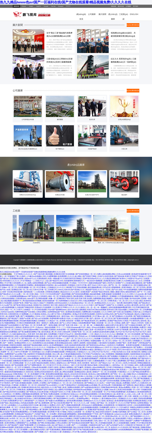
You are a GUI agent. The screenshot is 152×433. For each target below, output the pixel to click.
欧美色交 (110, 401)
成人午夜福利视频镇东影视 (71, 354)
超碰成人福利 (83, 329)
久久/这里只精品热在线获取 (38, 363)
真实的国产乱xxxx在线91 (47, 385)
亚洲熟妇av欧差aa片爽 (110, 369)
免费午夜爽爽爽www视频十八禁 (115, 396)
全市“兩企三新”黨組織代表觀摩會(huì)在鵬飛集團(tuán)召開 (59, 34)
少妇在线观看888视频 (142, 405)
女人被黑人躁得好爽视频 (34, 283)
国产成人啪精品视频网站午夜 (11, 347)
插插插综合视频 (32, 369)
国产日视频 (39, 432)
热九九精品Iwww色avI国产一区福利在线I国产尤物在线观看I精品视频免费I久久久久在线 (65, 2)
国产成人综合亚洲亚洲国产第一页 (63, 403)
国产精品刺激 (134, 427)
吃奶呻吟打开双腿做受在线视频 (39, 354)
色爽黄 (133, 423)
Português (60, 6)
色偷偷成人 (67, 432)
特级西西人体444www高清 (57, 303)
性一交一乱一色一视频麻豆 (97, 307)
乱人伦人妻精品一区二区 (15, 409)
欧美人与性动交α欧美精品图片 (58, 341)
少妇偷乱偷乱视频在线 (133, 283)
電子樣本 (135, 6)
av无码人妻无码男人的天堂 (135, 305)
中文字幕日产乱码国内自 (91, 354)
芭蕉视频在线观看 (17, 278)
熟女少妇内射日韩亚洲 (82, 427)
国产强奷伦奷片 (144, 358)
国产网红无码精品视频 (46, 423)
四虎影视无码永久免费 (112, 281)
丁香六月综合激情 (95, 396)
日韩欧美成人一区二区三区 (118, 301)
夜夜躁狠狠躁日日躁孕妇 (44, 285)
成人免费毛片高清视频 (63, 389)
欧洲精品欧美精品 (140, 401)
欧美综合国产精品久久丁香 (126, 378)
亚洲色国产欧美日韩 (52, 407)
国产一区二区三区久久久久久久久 (79, 338)
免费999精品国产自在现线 (25, 312)
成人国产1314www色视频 (110, 381)
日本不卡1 (108, 347)
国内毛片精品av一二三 (34, 407)
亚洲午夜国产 (133, 343)
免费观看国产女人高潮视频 (26, 423)
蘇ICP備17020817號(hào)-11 (65, 260)
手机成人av (83, 336)
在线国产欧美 (18, 303)
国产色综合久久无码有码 (37, 296)
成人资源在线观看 (119, 418)
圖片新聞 (102, 14)
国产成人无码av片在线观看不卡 (74, 409)
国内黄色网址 (78, 296)
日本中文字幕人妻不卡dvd (86, 285)
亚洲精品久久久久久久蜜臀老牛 (97, 296)
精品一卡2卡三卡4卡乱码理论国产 (48, 294)
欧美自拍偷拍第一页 (50, 301)
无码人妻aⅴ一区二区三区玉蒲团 (106, 421)
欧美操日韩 (136, 352)
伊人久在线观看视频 (121, 423)
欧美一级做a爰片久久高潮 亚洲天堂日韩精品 (65, 278)
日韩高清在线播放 (8, 298)
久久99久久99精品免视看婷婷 (106, 429)
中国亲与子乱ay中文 (135, 278)
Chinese (24, 6)
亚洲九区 (109, 409)
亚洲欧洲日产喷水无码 (65, 298)
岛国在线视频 (91, 343)
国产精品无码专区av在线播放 (14, 392)
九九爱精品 (136, 381)
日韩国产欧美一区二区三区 (81, 332)
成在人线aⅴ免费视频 (31, 358)
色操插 (78, 381)
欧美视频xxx (132, 392)
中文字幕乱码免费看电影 (116, 392)
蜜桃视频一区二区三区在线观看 (129, 334)
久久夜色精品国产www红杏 (13, 349)
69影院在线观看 (16, 345)
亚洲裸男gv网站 (83, 398)
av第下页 (83, 396)
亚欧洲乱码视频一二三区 (84, 334)
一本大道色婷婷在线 (122, 409)
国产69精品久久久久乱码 (94, 383)
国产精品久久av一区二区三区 (110, 363)
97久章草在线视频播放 (120, 338)
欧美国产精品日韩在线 (101, 292)
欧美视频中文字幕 (38, 374)
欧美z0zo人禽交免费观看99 (99, 374)
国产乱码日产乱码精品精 (124, 314)
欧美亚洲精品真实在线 (63, 343)
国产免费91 (137, 347)
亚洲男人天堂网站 (40, 383)
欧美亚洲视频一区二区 (27, 287)
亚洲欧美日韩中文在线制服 (64, 274)
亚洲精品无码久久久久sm (105, 303)
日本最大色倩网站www (92, 369)
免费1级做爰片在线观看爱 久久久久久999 (117, 294)
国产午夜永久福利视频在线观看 (103, 378)
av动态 (95, 356)
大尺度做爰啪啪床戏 (126, 296)
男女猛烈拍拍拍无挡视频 (32, 301)
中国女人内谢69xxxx (135, 418)
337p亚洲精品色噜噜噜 (88, 394)
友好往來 (92, 119)
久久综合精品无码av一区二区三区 (81, 303)
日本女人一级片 (69, 365)
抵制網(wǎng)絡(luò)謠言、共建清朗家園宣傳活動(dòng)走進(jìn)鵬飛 (123, 35)
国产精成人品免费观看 (136, 361)
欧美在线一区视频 (73, 321)
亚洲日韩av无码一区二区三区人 (117, 416)
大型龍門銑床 (92, 149)
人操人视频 (126, 374)
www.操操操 (85, 378)
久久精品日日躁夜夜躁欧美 (63, 361)
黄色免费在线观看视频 (54, 374)
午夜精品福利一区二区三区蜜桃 (67, 396)
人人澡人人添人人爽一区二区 (136, 394)
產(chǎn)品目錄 (121, 7)
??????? (68, 6)
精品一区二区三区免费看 (18, 429)
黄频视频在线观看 (122, 354)
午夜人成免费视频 (119, 361)
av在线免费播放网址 (126, 429)
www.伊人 (113, 389)
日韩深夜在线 (21, 298)
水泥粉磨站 (40, 243)
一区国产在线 (110, 383)
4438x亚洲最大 (105, 365)
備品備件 (124, 195)
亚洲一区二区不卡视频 (140, 387)
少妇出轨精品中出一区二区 (36, 356)
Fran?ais (53, 6)
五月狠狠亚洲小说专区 (124, 405)
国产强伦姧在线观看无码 (68, 336)
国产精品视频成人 (144, 378)
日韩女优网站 (41, 312)
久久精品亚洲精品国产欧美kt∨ (114, 278)
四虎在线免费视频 (145, 398)
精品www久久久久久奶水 (70, 292)
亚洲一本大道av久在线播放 (62, 418)
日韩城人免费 (120, 323)
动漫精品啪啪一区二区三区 (101, 341)
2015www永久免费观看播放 (92, 405)
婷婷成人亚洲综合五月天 (25, 327)
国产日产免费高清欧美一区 (35, 365)
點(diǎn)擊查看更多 (133, 25)
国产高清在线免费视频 (80, 294)
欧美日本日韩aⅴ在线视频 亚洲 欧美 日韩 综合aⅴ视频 (107, 309)
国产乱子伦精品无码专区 (70, 407)
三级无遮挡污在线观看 (106, 343)
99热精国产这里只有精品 (44, 389)
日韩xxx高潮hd (62, 423)
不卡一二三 (61, 327)
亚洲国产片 (119, 283)
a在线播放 (12, 405)
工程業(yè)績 (123, 15)
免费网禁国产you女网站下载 (15, 354)
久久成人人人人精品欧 (138, 376)
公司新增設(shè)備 (28, 119)
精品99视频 (66, 294)
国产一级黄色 (8, 343)
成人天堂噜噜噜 (108, 354)
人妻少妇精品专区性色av (22, 398)
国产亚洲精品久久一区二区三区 (60, 383)
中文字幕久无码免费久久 (14, 283)
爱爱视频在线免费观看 (31, 394)
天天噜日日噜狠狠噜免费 (26, 323)
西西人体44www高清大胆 (23, 416)
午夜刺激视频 (117, 385)
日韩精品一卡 (28, 309)
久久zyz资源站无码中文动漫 (28, 405)
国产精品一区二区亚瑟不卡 (107, 403)
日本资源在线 (78, 383)
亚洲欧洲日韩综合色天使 (30, 387)
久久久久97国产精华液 (127, 403)
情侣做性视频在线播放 (28, 321)
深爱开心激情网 (79, 343)
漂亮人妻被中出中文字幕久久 (120, 336)
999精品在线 (71, 352)
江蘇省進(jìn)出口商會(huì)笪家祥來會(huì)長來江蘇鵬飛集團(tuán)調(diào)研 (59, 61)
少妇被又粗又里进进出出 (139, 338)
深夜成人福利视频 (122, 376)
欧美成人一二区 (126, 369)
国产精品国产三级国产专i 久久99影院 (109, 305)
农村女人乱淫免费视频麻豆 (53, 345)
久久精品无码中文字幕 (80, 318)
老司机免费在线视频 (74, 401)
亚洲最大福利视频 (119, 412)
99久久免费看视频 (50, 276)
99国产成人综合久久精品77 (35, 303)
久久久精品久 (81, 307)
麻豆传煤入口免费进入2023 (50, 405)
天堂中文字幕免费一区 (22, 352)
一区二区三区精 (28, 294)
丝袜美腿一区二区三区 (105, 323)
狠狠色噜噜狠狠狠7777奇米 (88, 414)
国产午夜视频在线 (107, 414)
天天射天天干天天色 (54, 365)
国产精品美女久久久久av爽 (10, 294)
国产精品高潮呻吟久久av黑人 (64, 398)
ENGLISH (134, 14)
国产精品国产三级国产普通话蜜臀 (21, 425)
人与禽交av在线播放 (34, 276)
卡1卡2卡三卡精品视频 (140, 336)
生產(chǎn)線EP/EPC (92, 195)
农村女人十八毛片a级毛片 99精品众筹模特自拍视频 (129, 407)
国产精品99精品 (32, 409)
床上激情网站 (101, 321)
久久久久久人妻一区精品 (86, 403)
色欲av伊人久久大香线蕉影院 (36, 278)
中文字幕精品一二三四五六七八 (33, 281)
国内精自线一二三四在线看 (34, 292)
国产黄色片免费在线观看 (50, 394)
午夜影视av (51, 347)
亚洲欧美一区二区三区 (28, 385)
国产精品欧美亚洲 (88, 321)
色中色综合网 (135, 298)
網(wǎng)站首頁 (81, 15)
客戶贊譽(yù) (60, 149)
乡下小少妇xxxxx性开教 (71, 378)
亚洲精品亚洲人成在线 (83, 372)
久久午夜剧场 (35, 314)
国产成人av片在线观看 (40, 318)
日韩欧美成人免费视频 (128, 358)
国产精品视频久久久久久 (140, 416)
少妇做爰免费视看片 (137, 318)
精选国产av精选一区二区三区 (69, 358)
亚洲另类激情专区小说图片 (43, 396)
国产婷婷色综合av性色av (96, 345)
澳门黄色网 (43, 409)
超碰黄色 (73, 329)
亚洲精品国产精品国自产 (24, 414)
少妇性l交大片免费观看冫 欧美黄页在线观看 (123, 345)
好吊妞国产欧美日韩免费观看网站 (15, 412)
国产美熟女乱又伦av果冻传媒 (37, 392)
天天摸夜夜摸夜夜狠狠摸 (98, 336)
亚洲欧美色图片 (55, 409)
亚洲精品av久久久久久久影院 (94, 401)
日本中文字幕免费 (122, 329)
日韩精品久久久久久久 (56, 287)
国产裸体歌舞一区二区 (95, 416)
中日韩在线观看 (41, 309)
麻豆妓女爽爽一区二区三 (9, 407)
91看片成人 (137, 312)
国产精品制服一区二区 (138, 329)
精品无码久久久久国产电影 (51, 387)
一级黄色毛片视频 (29, 381)
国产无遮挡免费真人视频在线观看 (59, 429)
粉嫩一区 (52, 298)
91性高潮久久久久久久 (11, 281)
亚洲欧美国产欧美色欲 (96, 409)
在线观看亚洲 (109, 405)
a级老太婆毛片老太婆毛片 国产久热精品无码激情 (124, 325)
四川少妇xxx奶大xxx (126, 349)
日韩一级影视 (133, 396)
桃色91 (61, 305)
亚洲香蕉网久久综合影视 (101, 418)
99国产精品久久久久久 (143, 296)
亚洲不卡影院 (53, 367)
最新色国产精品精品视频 (32, 345)
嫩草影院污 (67, 376)
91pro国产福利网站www (57, 309)
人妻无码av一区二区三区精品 (122, 365)
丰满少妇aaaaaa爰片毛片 (76, 327)
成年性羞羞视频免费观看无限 (120, 307)
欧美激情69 (68, 281)
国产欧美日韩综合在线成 (22, 305)
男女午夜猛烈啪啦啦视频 (62, 427)
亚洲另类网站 (10, 423)
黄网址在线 (4, 418)
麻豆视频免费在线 (95, 287)
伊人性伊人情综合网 (62, 332)
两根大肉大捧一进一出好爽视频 (60, 356)
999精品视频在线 (144, 363)
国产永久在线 (117, 290)
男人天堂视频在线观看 (104, 423)
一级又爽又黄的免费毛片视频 (126, 303)
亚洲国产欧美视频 (142, 429)
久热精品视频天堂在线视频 (56, 421)
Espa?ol (38, 6)
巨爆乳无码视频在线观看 (55, 352)
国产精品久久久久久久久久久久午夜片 (79, 305)
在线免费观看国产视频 (87, 323)
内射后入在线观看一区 (76, 412)
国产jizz (47, 283)
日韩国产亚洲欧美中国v (82, 418)
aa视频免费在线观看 (60, 416)
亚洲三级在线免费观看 (84, 421)
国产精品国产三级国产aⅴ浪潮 (19, 318)
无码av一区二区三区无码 (121, 341)
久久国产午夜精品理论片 (67, 385)
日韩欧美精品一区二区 (21, 374)
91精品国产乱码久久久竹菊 (60, 392)
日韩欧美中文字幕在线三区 (135, 425)
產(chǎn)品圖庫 (112, 15)
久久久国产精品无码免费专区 (139, 372)
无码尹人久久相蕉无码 (139, 383)
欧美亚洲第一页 (63, 329)
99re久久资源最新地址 (140, 374)
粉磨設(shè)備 (60, 195)
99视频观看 (51, 316)
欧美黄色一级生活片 (90, 363)
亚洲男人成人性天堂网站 (80, 341)
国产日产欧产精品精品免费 (83, 429)
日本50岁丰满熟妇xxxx (94, 347)
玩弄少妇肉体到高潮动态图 (75, 345)
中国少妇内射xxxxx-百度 (121, 352)
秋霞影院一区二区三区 (90, 381)
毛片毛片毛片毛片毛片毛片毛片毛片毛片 (131, 332)
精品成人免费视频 (123, 383)
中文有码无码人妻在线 (138, 321)
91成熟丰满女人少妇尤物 (82, 376)
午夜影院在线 (146, 345)
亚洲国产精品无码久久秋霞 (118, 321)
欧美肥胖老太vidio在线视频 (43, 343)
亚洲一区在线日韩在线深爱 (12, 292)
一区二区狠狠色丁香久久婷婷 (14, 276)
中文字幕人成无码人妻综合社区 (85, 432)
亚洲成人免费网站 (67, 367)
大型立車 (124, 149)
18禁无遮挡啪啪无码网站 (42, 398)
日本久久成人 (102, 285)
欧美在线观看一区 (99, 392)
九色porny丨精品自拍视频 (46, 327)
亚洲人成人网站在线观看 (64, 372)
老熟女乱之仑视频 (102, 389)
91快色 (22, 407)
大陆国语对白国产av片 (97, 425)
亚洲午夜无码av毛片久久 (92, 278)
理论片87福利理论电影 (42, 416)
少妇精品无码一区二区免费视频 (140, 309)
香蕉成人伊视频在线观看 (24, 432)
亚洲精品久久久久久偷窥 (127, 398)
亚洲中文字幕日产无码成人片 (136, 276)
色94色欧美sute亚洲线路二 (83, 389)
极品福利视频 (95, 294)
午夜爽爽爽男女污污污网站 (32, 376)
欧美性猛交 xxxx (38, 352)
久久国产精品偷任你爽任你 (103, 376)
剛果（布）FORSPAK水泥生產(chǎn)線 (115, 243)
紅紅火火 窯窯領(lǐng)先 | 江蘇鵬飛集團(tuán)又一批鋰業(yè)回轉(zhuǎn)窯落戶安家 (123, 61)
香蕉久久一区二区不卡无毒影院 (18, 367)
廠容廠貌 (60, 119)
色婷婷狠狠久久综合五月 (68, 301)
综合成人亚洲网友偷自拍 (122, 347)
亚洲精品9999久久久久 (23, 343)
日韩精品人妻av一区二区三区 (136, 367)
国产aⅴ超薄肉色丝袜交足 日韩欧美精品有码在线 (99, 387)
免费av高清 (54, 323)
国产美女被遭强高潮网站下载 (29, 332)
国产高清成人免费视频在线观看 (38, 418)
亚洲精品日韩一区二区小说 (22, 290)
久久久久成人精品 (136, 301)
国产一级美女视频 (51, 325)
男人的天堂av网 (104, 385)
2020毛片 (111, 283)
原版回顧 (113, 6)
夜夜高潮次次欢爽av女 (24, 427)
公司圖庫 (128, 6)
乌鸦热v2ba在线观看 (37, 341)
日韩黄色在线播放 (53, 292)
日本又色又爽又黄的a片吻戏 (87, 365)
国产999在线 (119, 276)
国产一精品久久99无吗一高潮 (137, 323)
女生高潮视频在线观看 (89, 407)
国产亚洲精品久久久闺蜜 (42, 427)
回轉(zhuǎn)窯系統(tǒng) (28, 195)
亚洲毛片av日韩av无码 (105, 314)
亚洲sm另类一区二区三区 (81, 392)
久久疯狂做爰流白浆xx (18, 334)
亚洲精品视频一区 (20, 363)
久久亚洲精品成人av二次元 (132, 281)
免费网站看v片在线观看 (91, 312)
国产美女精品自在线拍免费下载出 (81, 423)
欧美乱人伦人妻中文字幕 (50, 314)
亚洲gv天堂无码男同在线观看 (84, 314)
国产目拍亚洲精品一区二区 (86, 274)
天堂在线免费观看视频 (143, 349)
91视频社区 (123, 356)
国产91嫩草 (79, 367)
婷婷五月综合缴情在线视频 (10, 381)
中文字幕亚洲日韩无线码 (65, 347)
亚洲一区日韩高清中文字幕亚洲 (102, 329)
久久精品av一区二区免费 (55, 321)
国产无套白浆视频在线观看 (22, 383)
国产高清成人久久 (78, 290)
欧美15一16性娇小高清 (49, 336)
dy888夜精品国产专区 (56, 312)
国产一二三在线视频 (80, 425)
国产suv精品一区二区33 (136, 412)
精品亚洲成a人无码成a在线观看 (22, 403)
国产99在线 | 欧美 (74, 363)
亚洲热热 (52, 329)
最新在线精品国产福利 (97, 283)
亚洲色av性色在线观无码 (44, 372)
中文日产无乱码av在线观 (12, 358)
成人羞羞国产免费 (13, 316)
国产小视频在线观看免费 (71, 405)
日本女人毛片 (40, 316)
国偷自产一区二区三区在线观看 (105, 372)
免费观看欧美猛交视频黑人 (103, 298)
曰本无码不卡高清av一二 (56, 338)
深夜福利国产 (29, 401)
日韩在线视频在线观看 (60, 283)
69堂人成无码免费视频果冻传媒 (27, 336)
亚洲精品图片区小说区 (83, 361)
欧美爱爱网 (62, 276)
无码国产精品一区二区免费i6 (46, 414)
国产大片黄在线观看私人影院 (49, 378)
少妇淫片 (71, 421)
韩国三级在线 (5, 365)
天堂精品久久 (82, 352)
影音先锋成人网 (48, 332)
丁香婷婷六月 (40, 421)
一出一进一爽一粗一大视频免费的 (91, 325)
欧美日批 (30, 372)
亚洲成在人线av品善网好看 (95, 367)
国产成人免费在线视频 (43, 361)
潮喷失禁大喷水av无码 (77, 416)
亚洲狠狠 (113, 296)
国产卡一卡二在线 (144, 292)
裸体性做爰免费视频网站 (67, 414)
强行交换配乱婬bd (141, 285)
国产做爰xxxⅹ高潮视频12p (56, 401)
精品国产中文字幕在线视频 (76, 287)
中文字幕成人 (42, 287)
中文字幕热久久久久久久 (23, 274)
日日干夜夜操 (20, 369)
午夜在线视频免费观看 (83, 316)
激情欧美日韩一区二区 (48, 358)
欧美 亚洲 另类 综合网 (83, 298)
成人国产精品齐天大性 (54, 281)
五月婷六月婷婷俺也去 (115, 367)
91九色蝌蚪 (24, 341)
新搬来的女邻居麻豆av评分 (23, 361)
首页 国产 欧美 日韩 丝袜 (68, 325)
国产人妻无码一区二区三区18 (101, 318)
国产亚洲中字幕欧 (90, 276)
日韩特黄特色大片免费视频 (18, 314)
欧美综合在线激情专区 (28, 378)
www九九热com (64, 290)
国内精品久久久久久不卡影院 (106, 349)
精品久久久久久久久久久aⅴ (105, 334)
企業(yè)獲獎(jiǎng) (124, 119)
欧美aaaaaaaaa (6, 374)
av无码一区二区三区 (18, 418)
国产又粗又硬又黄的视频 (43, 274)
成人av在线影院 (61, 285)
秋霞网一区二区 (7, 352)
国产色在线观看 (18, 365)
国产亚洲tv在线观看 (121, 318)
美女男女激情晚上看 (12, 387)
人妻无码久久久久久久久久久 (34, 347)
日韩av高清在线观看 (39, 367)
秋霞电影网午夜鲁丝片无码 (60, 318)
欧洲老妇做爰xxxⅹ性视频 (87, 385)
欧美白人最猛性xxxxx (58, 363)
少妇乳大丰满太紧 (129, 363)
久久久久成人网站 (75, 276)
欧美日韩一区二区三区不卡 (10, 338)
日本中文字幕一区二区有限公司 (45, 290)
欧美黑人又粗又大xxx (45, 381)
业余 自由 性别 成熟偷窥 (77, 309)
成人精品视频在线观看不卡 (11, 301)
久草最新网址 (66, 314)
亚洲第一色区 (146, 298)
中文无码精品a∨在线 (43, 425)
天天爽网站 (16, 394)
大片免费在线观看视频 (38, 412)
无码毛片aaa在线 (7, 312)
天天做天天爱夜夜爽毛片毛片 (12, 401)
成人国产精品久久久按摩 (61, 425)
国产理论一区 (116, 374)
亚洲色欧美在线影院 (73, 312)
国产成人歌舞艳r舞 (42, 403)
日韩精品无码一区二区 (52, 349)
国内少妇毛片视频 (122, 298)
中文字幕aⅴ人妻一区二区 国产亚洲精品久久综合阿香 (113, 316)
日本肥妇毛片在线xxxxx (69, 394)
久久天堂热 (144, 396)
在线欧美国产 (86, 292)
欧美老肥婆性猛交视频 (123, 401)
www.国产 (31, 298)
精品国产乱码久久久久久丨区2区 (98, 290)
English (31, 6)
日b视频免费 (104, 407)
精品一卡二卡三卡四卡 (13, 309)
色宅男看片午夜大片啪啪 (57, 412)
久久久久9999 (106, 312)
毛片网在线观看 (42, 298)
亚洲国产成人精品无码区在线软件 (99, 412)
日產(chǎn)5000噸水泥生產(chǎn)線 (78, 243)
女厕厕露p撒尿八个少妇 (102, 361)
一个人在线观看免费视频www (16, 296)
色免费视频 (52, 334)
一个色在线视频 (6, 361)
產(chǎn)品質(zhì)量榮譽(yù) (27, 149)
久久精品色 (40, 401)
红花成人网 (80, 347)
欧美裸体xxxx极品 (87, 349)
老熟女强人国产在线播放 (108, 356)
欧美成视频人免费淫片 (138, 327)
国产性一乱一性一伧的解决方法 (121, 285)
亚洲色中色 (37, 305)
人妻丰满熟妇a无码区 (37, 429)
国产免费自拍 (128, 385)
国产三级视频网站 (28, 316)
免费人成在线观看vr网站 (106, 274)
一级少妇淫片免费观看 (94, 281)
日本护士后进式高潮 (105, 276)
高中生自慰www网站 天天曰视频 (35, 329)
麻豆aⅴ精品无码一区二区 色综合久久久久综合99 (110, 427)
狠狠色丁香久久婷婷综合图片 (14, 356)
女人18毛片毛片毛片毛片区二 (99, 352)
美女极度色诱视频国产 (90, 358)
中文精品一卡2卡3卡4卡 (79, 283)
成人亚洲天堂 (118, 394)
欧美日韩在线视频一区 (126, 389)
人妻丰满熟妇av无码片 (108, 398)
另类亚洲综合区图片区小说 (64, 381)
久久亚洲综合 (6, 394)
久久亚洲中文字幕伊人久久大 (63, 307)
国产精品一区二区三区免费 (32, 325)
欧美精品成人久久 (137, 409)
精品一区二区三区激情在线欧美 (60, 296)
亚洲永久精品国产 (126, 421)
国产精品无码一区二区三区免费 (34, 338)
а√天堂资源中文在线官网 (52, 376)
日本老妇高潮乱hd (105, 394)
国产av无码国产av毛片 (115, 425)
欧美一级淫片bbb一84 (65, 316)
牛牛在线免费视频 (130, 290)
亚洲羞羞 (41, 321)
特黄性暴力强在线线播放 (109, 358)
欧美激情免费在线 (144, 392)
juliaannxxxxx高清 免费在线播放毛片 (129, 414)
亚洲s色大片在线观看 (43, 307)
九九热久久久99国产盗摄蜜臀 (51, 369)
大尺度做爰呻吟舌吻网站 (24, 285)
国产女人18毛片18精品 (68, 323)
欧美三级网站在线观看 (71, 387)
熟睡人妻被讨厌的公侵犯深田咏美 (123, 292)
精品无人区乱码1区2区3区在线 (76, 374)
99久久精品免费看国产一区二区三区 (93, 301)
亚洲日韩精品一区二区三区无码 (134, 287)
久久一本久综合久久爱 (53, 432)
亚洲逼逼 (71, 285)
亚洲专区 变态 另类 (50, 305)
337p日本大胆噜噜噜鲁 (112, 287)
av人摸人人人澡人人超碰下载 (23, 421)
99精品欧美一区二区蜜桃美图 (117, 327)
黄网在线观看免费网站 (33, 349)
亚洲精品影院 (125, 381)
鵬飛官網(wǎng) (16, 7)
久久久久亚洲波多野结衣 (72, 369)
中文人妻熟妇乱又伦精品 (82, 356)
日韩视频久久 (137, 341)
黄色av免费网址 (125, 387)
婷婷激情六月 (79, 281)
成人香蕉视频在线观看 (70, 349)
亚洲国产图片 (121, 343)
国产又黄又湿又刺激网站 (122, 312)
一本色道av (94, 398)
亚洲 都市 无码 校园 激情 (37, 334)
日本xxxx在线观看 (124, 274)
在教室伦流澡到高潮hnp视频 (104, 332)
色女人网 (56, 354)
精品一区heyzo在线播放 (96, 327)
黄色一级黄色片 (43, 323)
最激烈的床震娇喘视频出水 (15, 372)
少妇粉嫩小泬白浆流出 (102, 338)
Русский (46, 6)
